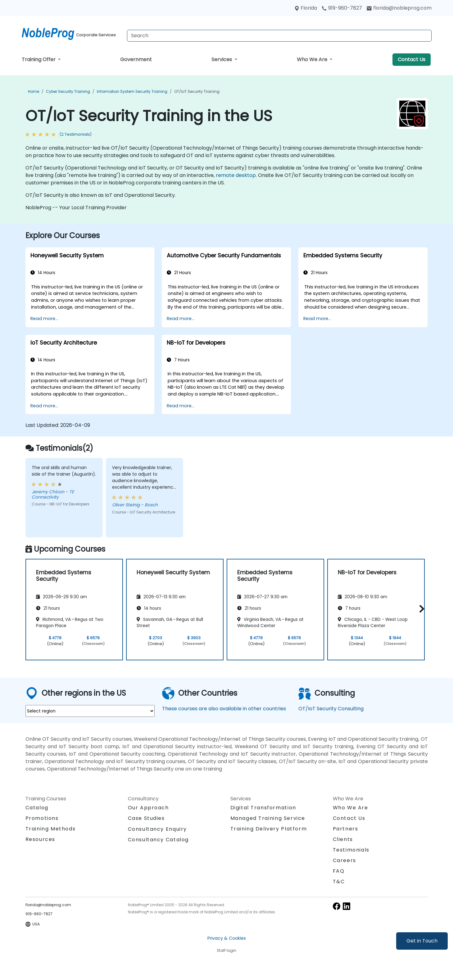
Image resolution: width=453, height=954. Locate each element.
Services (222, 59)
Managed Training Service (267, 818)
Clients (343, 839)
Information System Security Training (132, 91)
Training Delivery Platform (268, 828)
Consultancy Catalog (158, 839)
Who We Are (312, 59)
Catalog (36, 807)
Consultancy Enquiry (157, 829)
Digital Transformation (263, 807)
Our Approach (148, 807)
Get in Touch (421, 940)
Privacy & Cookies (226, 938)
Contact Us (411, 59)
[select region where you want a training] (90, 711)
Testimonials (351, 849)
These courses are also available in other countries (224, 708)
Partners (345, 828)
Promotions (42, 818)
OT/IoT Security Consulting (331, 708)
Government (136, 59)
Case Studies (146, 818)
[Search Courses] (279, 36)
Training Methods (50, 828)
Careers (344, 860)
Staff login (226, 950)
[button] (420, 609)
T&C (339, 881)
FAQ (339, 871)
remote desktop (236, 175)
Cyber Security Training (68, 91)
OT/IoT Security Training (197, 91)
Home (33, 91)
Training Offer (39, 59)
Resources (40, 839)
